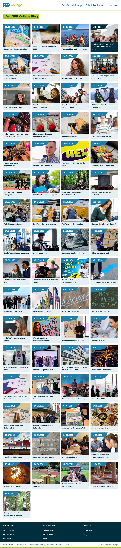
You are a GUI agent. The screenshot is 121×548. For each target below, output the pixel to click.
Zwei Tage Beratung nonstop (44, 224)
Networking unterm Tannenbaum (12, 164)
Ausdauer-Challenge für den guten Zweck (102, 77)
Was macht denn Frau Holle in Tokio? (16, 368)
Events (46, 538)
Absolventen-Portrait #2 (101, 136)
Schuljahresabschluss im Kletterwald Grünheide (14, 514)
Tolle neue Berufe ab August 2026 (44, 47)
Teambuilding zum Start (13, 486)
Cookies (68, 544)
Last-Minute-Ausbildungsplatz (45, 195)
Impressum (8, 544)
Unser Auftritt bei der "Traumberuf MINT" (70, 281)
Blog (85, 534)
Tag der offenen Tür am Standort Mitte (71, 106)
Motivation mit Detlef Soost (73, 340)
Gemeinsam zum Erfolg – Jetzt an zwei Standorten (74, 368)
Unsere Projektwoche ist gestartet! (101, 193)
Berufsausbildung (72, 5)
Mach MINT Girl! (98, 340)
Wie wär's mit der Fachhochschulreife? (41, 339)
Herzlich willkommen (70, 311)
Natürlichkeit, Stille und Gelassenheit (13, 426)
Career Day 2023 (98, 399)
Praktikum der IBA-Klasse (43, 457)
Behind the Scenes (69, 136)
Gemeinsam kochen (70, 457)
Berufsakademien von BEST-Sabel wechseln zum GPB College (102, 46)
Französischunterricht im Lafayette (43, 426)
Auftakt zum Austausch (13, 224)
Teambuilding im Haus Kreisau (74, 49)
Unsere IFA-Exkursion (42, 311)
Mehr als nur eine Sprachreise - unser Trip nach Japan (16, 135)
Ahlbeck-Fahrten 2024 (13, 311)
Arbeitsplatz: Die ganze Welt (73, 428)
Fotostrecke (48, 534)
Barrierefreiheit (36, 544)
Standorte (87, 530)
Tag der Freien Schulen (100, 311)
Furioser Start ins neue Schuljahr (13, 193)
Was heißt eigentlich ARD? (43, 370)
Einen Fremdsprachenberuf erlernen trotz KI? (44, 77)
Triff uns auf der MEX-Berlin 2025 (73, 164)
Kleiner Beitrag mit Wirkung (73, 399)
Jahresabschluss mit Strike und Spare (45, 281)
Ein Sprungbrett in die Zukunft (103, 282)
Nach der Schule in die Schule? (103, 224)
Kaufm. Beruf (8, 534)
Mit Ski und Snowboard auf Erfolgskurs (102, 106)
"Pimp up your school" (100, 253)
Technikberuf (8, 530)
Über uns (112, 5)
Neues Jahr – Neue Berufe (101, 370)
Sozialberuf (8, 538)
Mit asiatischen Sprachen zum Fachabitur (16, 397)
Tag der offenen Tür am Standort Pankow (42, 106)
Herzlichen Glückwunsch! (14, 457)
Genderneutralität (54, 544)
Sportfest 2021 (39, 486)
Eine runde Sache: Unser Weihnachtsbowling (43, 135)
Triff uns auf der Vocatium (72, 224)
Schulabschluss (94, 5)
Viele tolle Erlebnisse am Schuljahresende (72, 193)
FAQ (85, 538)
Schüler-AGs (48, 530)
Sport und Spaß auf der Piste (74, 253)
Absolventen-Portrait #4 (72, 78)
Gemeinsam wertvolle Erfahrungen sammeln (100, 456)
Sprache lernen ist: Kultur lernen (43, 397)
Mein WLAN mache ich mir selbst (14, 339)
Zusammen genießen (99, 428)
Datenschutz (21, 544)
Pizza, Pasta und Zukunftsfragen (10, 77)
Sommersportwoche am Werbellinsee (71, 485)
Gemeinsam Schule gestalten (15, 49)
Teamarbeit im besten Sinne (102, 166)
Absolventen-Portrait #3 (13, 107)
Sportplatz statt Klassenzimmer (104, 486)
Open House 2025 (40, 253)
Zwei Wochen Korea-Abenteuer (16, 253)
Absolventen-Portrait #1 (42, 166)
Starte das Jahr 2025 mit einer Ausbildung (16, 281)
